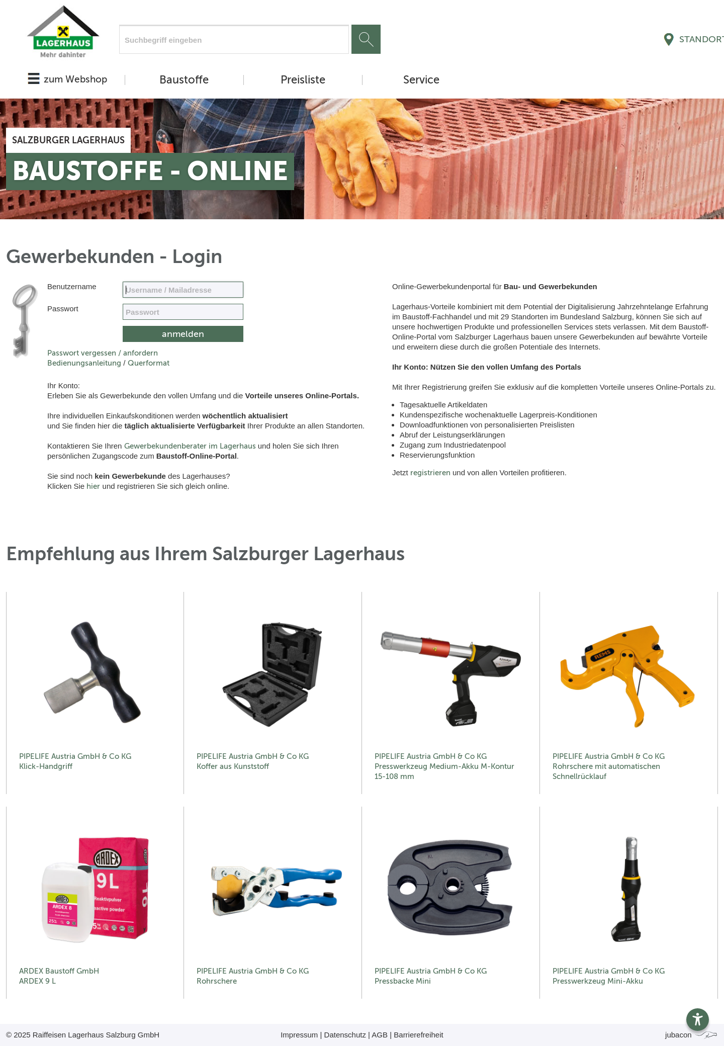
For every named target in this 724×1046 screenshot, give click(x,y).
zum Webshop (75, 79)
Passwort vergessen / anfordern (102, 353)
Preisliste (303, 80)
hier (93, 486)
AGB (380, 1034)
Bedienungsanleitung (84, 363)
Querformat (148, 363)
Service (421, 80)
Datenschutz (345, 1034)
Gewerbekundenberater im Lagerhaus (190, 446)
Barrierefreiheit (418, 1034)
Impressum (299, 1034)
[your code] (183, 312)
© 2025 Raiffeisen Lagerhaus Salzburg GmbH (82, 1034)
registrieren (430, 472)
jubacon (691, 1034)
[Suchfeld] (234, 39)
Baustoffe (184, 80)
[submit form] (183, 334)
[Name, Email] (183, 290)
